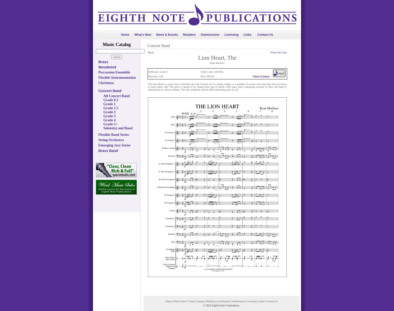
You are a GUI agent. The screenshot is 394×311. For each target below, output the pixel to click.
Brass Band (108, 151)
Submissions (210, 34)
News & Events (167, 34)
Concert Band (110, 91)
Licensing (231, 34)
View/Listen (261, 76)
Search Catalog (196, 301)
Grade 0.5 (111, 100)
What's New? (180, 301)
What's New (142, 34)
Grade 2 (110, 112)
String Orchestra (111, 140)
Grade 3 (110, 116)
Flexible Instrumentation (117, 78)
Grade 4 (110, 120)
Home (125, 34)
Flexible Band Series (113, 135)
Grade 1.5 (111, 108)
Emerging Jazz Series (114, 145)
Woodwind (107, 67)
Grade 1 (110, 104)
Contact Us (265, 34)
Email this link (278, 52)
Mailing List (212, 301)
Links (247, 34)
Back (151, 52)
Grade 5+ (111, 124)
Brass (103, 62)
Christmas (106, 83)
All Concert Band (117, 96)
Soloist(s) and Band (118, 128)
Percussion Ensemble (114, 72)
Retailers (189, 34)
